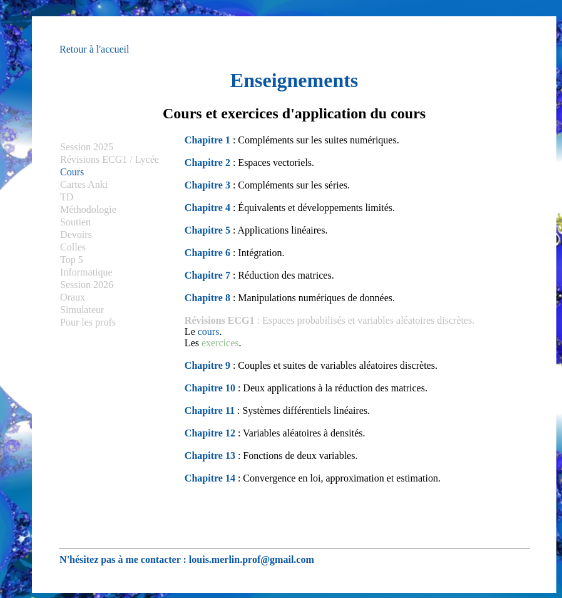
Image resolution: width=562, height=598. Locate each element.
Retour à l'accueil (94, 49)
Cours (72, 172)
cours (209, 331)
